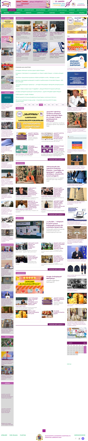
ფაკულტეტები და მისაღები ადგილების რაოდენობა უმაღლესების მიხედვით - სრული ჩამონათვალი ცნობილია (6, 287)
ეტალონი (6, 12)
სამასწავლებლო (29, 10)
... (59, 104)
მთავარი (4, 10)
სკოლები (19, 10)
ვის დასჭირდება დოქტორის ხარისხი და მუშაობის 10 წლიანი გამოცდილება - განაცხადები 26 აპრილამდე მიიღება (6, 150)
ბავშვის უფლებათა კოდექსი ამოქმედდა (25, 94)
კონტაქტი (4, 435)
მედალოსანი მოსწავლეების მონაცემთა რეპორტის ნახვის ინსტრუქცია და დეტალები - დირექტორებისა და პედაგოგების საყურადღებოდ (77, 223)
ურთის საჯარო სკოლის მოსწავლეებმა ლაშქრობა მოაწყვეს (6, 349)
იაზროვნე (52, 12)
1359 (45, 104)
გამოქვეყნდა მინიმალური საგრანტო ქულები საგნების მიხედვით (30, 70)
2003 (63, 104)
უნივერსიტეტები (40, 10)
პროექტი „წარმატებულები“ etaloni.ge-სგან (75, 51)
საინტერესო (40, 12)
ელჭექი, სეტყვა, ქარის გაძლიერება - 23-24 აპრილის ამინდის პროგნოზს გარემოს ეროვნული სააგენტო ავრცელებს (7, 106)
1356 (33, 104)
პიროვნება (17, 12)
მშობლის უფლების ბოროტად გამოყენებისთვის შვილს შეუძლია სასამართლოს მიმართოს (36, 97)
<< (17, 104)
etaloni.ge (69, 364)
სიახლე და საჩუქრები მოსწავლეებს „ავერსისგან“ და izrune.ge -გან (7, 45)
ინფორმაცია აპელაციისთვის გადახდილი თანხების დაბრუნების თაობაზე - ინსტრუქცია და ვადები (38, 77)
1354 (25, 104)
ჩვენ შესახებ (14, 435)
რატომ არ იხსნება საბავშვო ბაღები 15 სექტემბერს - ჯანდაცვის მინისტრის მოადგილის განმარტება (38, 88)
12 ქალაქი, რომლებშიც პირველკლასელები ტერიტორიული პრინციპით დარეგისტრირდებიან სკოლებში (76, 151)
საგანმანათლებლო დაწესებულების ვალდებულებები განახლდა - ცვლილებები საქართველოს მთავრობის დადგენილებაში (6, 165)
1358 (41, 104)
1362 (56, 104)
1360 (49, 104)
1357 (37, 104)
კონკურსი (81, 12)
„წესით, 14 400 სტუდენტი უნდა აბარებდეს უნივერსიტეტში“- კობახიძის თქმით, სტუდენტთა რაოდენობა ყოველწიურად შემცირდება (7, 256)
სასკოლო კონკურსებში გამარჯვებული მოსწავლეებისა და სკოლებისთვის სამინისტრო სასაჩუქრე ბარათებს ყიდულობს (7, 239)
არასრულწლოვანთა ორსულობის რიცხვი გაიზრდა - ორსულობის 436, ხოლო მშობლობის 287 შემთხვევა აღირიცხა (7, 59)
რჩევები (62, 12)
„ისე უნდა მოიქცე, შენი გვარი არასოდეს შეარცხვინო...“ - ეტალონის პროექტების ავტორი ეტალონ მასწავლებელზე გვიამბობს (76, 109)
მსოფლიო (72, 10)
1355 (29, 104)
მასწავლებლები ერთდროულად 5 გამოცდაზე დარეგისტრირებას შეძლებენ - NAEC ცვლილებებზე (75, 203)
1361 (53, 104)
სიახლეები (12, 10)
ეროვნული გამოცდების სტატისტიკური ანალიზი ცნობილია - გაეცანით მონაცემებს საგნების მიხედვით (38, 91)
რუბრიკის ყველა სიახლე (56, 159)
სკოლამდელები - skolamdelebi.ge (57, 10)
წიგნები (71, 12)
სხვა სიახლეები (81, 10)
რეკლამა (23, 435)
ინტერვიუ (28, 12)
